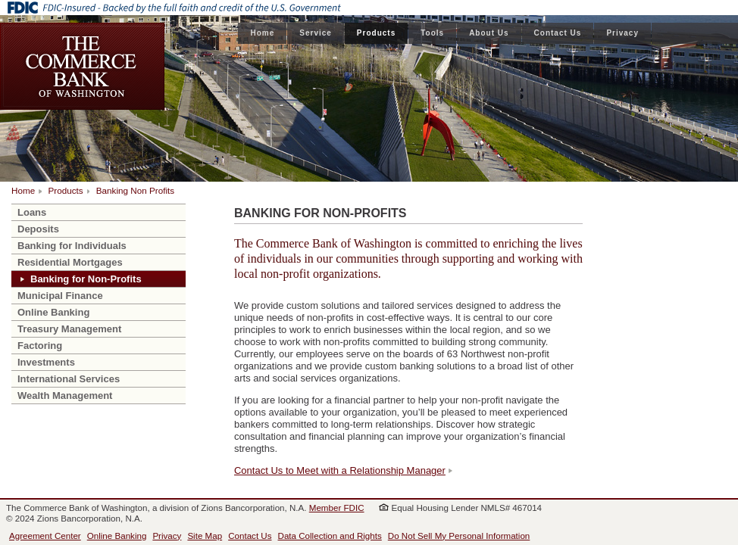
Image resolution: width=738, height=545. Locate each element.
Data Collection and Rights (330, 535)
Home (262, 33)
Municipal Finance (60, 295)
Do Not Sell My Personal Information (459, 535)
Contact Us (558, 33)
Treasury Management (69, 329)
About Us (488, 33)
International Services (68, 379)
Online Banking (53, 312)
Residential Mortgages (70, 262)
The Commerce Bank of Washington (82, 66)
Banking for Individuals (72, 245)
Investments (46, 362)
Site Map (204, 535)
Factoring (39, 345)
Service (315, 33)
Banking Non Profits (135, 190)
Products (376, 33)
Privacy (622, 33)
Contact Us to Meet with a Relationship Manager (340, 470)
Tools (432, 33)
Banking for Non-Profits (86, 279)
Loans (31, 212)
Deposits (38, 229)
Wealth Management (64, 395)
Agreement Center (45, 535)
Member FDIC (336, 507)
